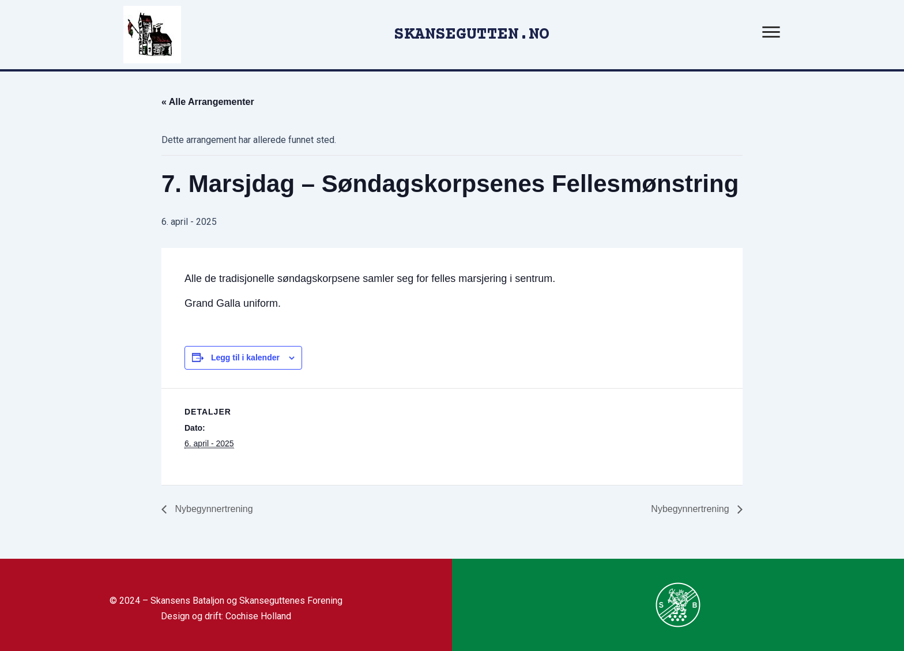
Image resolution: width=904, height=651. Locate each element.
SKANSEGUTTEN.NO (471, 34)
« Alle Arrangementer (207, 102)
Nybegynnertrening (212, 509)
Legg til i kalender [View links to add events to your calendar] (245, 357)
